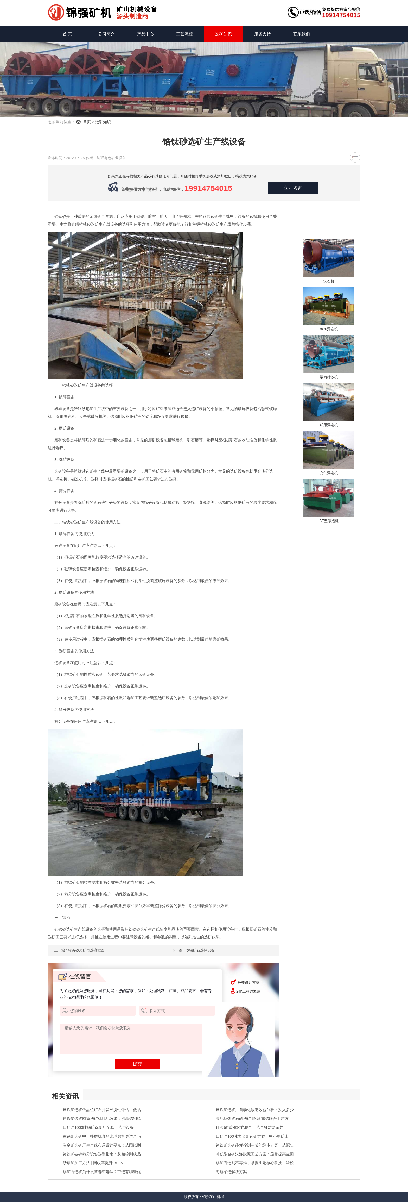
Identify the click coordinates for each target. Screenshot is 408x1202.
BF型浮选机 (329, 521)
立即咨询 (293, 188)
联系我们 (301, 34)
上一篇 (79, 950)
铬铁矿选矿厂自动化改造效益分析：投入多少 (255, 1109)
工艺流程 (184, 34)
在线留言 (74, 976)
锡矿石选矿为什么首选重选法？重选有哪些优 (102, 1171)
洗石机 (328, 281)
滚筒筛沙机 (329, 377)
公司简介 (106, 34)
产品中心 (145, 34)
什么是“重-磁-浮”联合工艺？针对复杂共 (249, 1127)
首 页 (67, 34)
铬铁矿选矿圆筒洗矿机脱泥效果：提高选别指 (102, 1118)
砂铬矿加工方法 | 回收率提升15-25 (93, 1163)
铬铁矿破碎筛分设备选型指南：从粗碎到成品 (102, 1154)
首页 (87, 122)
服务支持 (262, 34)
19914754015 (208, 188)
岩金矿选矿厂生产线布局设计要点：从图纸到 (102, 1145)
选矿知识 (223, 34)
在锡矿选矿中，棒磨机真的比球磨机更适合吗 (102, 1136)
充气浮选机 (329, 473)
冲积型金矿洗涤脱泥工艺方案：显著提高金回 (255, 1154)
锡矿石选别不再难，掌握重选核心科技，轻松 (255, 1163)
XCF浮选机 (329, 329)
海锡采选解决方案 (231, 1171)
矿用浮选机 (329, 425)
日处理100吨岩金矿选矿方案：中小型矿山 (252, 1136)
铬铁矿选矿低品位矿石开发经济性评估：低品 (102, 1109)
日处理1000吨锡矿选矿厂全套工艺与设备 (98, 1127)
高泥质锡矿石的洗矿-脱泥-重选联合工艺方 (252, 1118)
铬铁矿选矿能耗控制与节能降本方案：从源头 (255, 1145)
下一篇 (193, 950)
